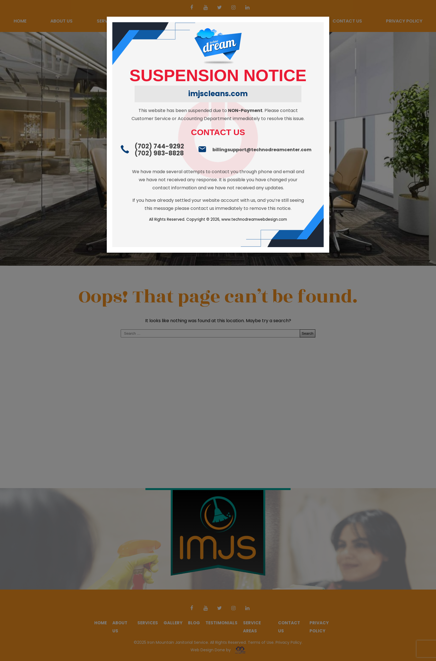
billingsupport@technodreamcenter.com (261, 149)
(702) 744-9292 (159, 146)
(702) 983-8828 (159, 153)
